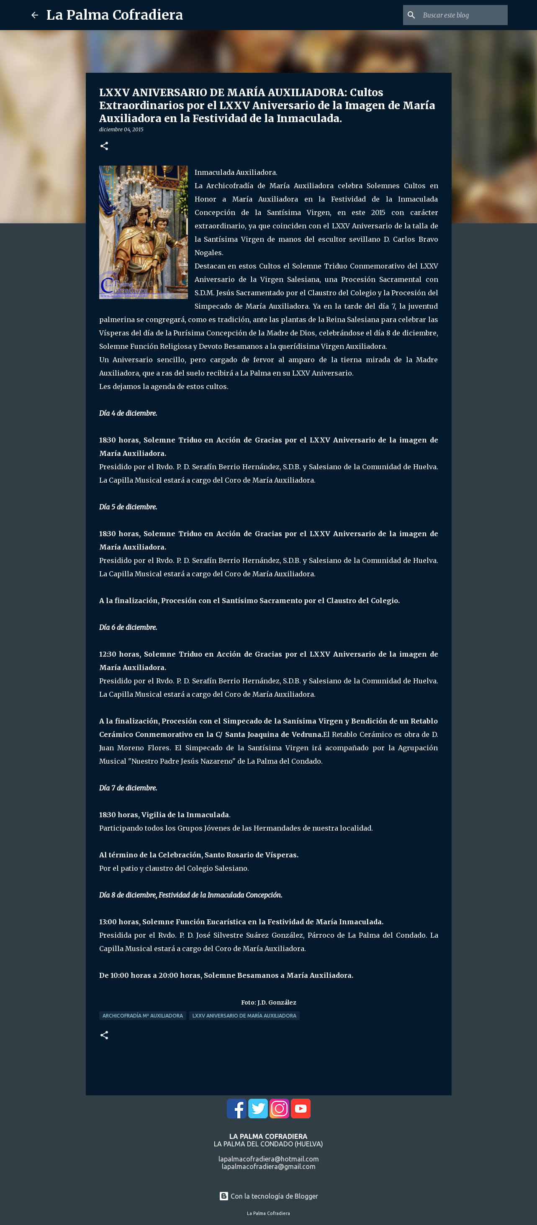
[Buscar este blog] (464, 15)
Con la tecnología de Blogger (268, 1196)
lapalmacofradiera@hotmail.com (268, 1159)
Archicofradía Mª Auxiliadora (143, 1015)
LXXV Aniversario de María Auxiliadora (244, 1015)
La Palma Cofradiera (114, 15)
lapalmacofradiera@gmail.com (269, 1166)
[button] (104, 146)
